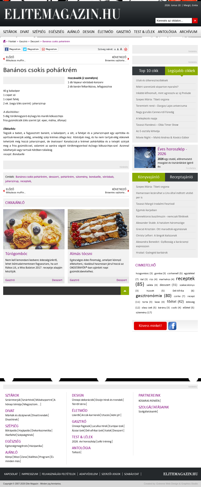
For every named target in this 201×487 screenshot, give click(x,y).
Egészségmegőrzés (16, 445)
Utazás (105, 415)
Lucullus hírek (99, 426)
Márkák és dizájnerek (17, 415)
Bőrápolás (11, 430)
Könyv (8, 456)
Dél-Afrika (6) (183, 290)
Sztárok (10, 32)
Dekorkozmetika (41, 430)
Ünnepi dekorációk (83, 399)
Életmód (105, 32)
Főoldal (12, 41)
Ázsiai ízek (78, 430)
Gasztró (123, 32)
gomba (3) (160, 273)
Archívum (188, 32)
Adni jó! (115, 415)
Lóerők (76, 415)
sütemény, (82, 176)
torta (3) (147, 302)
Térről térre (79, 404)
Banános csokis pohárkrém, (32, 176)
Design (89, 32)
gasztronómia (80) (154, 295)
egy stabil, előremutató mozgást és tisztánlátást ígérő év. (175, 162)
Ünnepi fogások (81, 426)
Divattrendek (40, 415)
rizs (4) (153, 279)
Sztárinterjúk (13, 399)
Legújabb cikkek (181, 70)
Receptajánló (181, 177)
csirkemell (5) (174, 273)
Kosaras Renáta (149, 400)
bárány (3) (164, 307)
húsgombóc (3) (144, 273)
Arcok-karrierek (90, 415)
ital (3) (144, 279)
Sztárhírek (28, 399)
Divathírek (11, 419)
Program (44, 456)
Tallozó (76, 452)
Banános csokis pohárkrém (56, 41)
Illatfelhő (10, 435)
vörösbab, (108, 176)
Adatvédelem (88, 474)
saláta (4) (152, 285)
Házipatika (35, 445)
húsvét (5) (155, 290)
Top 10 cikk (148, 70)
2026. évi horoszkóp (83, 441)
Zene (24, 456)
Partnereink (149, 395)
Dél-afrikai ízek (94, 430)
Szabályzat (131, 474)
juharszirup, (12, 181)
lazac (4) (160, 302)
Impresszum (30, 474)
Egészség (56, 32)
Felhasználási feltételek (59, 474)
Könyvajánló (149, 177)
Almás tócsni (81, 253)
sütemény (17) (144, 312)
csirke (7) (179, 296)
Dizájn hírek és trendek (109, 399)
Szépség (38, 32)
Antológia (167, 32)
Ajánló (73, 32)
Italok (108, 430)
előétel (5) (188, 307)
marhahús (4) (166, 279)
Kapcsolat (11, 474)
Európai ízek (116, 426)
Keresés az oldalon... (195, 20)
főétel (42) (175, 302)
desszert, (54, 176)
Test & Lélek (144, 32)
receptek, (26, 181)
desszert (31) (168, 285)
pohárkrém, (68, 176)
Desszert (34, 41)
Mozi (17, 456)
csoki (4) (176, 307)
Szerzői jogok (111, 474)
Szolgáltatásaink (154, 407)
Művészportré (44, 399)
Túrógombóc (16, 253)
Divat (24, 32)
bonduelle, (95, 176)
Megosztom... (31, 404)
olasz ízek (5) (149, 307)
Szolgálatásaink (148, 411)
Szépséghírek (25, 435)
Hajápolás (24, 430)
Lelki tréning (104, 441)
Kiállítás (33, 456)
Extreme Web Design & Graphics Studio (177, 483)
